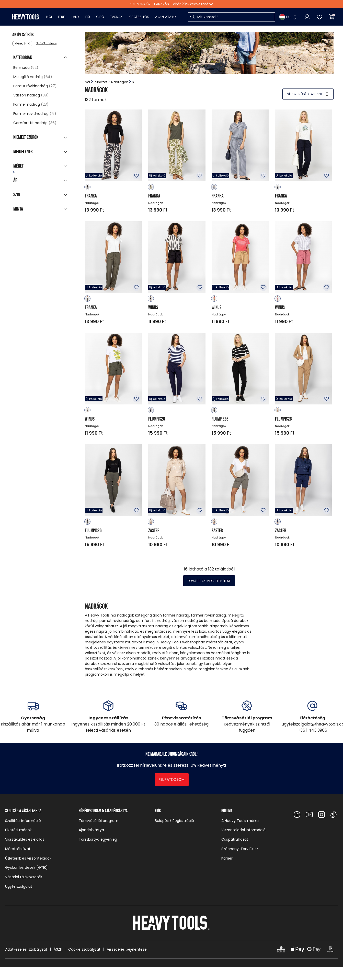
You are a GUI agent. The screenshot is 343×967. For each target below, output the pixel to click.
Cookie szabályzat (84, 949)
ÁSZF (58, 949)
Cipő (100, 16)
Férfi (61, 16)
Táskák (116, 16)
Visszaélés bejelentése (127, 949)
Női (49, 16)
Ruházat (100, 82)
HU (285, 17)
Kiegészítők (139, 16)
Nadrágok (119, 82)
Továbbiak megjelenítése (209, 580)
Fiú (87, 16)
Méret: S (20, 43)
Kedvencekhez (136, 175)
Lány (75, 16)
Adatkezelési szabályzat (26, 949)
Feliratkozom (172, 779)
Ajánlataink (166, 16)
